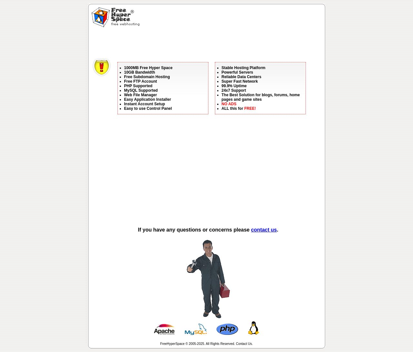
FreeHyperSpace (172, 344)
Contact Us (244, 344)
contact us (264, 230)
